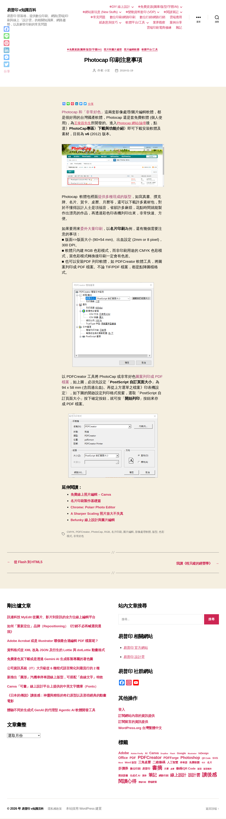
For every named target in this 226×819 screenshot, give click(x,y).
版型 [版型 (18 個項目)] (199, 769)
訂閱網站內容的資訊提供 (138, 716)
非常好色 (84, 536)
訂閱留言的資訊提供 (134, 722)
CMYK (71, 532)
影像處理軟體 (146, 532)
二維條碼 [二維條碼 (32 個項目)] (159, 762)
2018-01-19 (127, 71)
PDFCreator (83, 532)
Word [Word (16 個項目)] (120, 763)
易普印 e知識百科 (23, 10)
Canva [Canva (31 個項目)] (154, 753)
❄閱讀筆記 (171, 12)
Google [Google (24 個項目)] (181, 753)
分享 (91, 105)
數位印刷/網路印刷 (122, 17)
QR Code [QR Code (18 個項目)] (206, 758)
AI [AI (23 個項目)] (146, 753)
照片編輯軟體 (134, 50)
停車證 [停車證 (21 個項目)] (183, 763)
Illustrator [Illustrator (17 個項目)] (192, 754)
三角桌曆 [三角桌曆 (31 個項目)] (144, 762)
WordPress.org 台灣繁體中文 (142, 728)
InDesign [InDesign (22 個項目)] (203, 753)
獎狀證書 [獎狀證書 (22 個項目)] (123, 775)
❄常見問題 (97, 17)
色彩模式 (72, 536)
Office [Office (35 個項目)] (123, 758)
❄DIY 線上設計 (119, 6)
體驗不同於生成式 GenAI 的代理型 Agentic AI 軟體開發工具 (56, 738)
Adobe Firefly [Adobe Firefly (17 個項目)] (137, 754)
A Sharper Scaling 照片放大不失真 (100, 514)
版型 (159, 532)
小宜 (106, 71)
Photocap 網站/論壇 (135, 124)
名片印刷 (118, 532)
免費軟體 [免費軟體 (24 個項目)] (194, 762)
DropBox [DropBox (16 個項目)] (164, 754)
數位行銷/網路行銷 (152, 17)
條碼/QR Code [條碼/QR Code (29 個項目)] (185, 769)
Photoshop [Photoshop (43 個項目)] (190, 758)
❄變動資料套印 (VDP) (141, 12)
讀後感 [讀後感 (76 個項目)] (209, 775)
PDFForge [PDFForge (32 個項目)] (171, 758)
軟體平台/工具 (135, 22)
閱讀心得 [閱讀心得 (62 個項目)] (127, 781)
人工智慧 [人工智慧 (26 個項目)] (172, 762)
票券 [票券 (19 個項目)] (144, 776)
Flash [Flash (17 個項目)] (172, 754)
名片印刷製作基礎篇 (87, 502)
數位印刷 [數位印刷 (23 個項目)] (135, 769)
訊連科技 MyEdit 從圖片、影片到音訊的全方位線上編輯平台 (56, 617)
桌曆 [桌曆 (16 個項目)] (172, 769)
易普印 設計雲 (135, 657)
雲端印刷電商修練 (159, 27)
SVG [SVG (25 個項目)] (215, 758)
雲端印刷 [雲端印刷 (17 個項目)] (142, 782)
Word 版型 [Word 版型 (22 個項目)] (130, 762)
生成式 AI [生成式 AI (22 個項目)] (135, 775)
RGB (109, 532)
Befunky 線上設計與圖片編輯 (95, 521)
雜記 (179, 27)
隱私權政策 (58, 809)
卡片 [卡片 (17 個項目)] (203, 763)
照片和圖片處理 (113, 50)
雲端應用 (176, 17)
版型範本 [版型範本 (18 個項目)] (207, 769)
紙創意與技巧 (108, 22)
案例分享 (176, 22)
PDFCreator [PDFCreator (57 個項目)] (150, 757)
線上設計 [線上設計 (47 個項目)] (178, 775)
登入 (122, 710)
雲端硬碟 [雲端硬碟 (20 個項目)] (152, 782)
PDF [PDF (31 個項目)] (133, 758)
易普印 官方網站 (137, 648)
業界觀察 (159, 22)
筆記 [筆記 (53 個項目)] (152, 775)
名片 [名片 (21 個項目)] (209, 763)
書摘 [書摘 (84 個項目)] (157, 768)
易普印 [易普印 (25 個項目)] (146, 768)
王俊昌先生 (83, 124)
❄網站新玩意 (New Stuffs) (100, 12)
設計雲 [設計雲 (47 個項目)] (194, 775)
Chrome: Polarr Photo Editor (96, 508)
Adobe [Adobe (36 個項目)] (123, 753)
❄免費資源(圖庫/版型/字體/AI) (158, 6)
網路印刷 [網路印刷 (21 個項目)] (163, 776)
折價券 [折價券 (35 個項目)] (123, 769)
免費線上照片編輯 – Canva (93, 495)
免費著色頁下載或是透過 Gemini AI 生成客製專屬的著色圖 (55, 670)
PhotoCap (98, 532)
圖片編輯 (131, 532)
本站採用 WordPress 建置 (88, 809)
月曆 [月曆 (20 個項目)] (166, 769)
